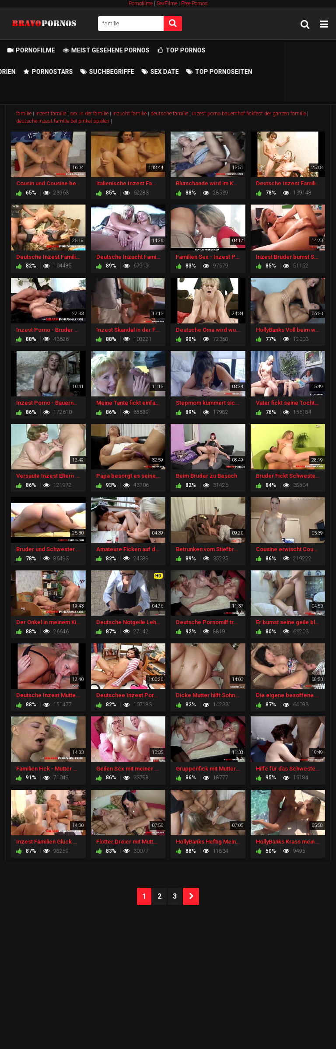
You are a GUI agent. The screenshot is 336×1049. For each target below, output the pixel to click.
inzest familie (50, 114)
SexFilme (167, 3)
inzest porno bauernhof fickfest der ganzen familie (249, 114)
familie (24, 114)
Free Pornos (194, 3)
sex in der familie (89, 114)
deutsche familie (169, 114)
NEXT (191, 896)
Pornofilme (141, 3)
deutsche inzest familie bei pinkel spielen (62, 121)
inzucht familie (129, 114)
